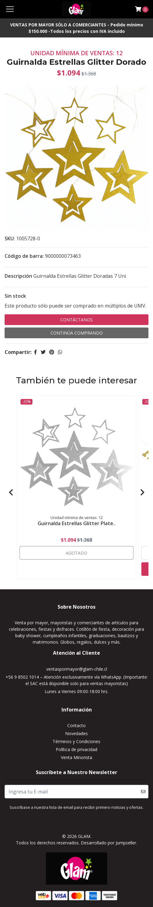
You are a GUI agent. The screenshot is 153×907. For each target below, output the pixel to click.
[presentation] (11, 492)
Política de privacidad (76, 749)
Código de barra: (24, 256)
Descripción (18, 276)
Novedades (76, 733)
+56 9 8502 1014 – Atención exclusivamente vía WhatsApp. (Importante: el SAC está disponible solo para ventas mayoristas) (77, 680)
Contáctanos (76, 320)
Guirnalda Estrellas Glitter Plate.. (77, 523)
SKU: (10, 238)
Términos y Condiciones (76, 741)
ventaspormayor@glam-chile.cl (76, 669)
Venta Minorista (76, 757)
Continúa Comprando (76, 333)
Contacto (76, 725)
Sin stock (15, 296)
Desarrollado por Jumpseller (108, 843)
